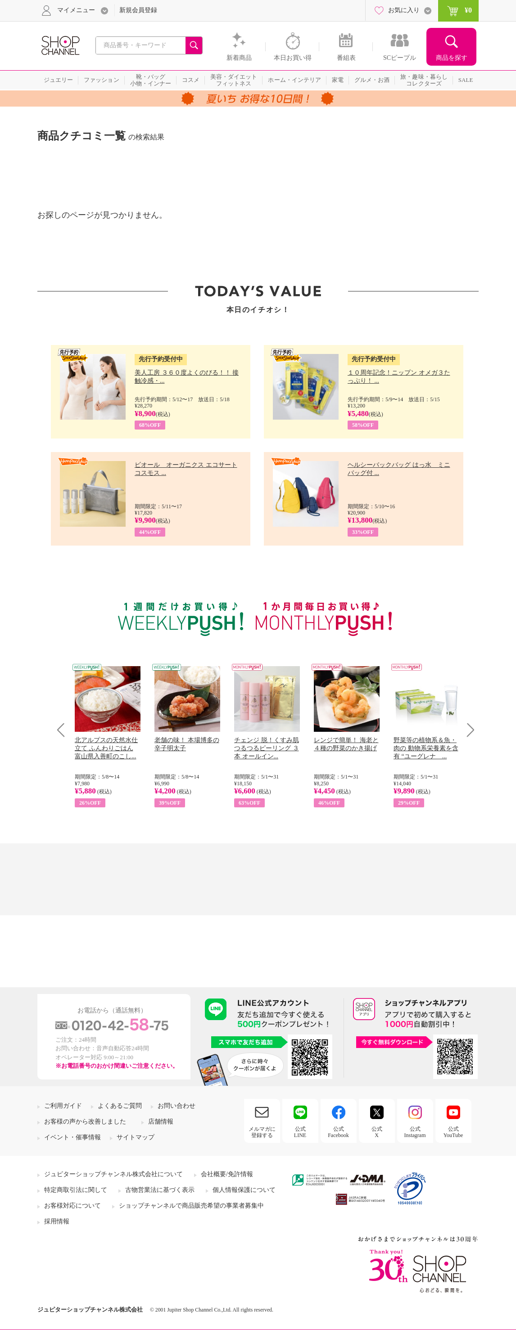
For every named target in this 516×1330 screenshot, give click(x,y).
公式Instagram (415, 1132)
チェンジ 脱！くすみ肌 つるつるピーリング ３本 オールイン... (266, 748)
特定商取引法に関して (75, 1190)
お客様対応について (72, 1205)
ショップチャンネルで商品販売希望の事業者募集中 (191, 1205)
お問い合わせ (176, 1105)
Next (467, 729)
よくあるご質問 (120, 1105)
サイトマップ (135, 1137)
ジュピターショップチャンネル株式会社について (113, 1174)
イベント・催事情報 (72, 1137)
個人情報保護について (244, 1190)
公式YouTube (453, 1132)
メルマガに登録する (262, 1132)
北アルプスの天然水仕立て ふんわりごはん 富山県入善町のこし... (106, 748)
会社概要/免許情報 (227, 1174)
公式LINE (300, 1132)
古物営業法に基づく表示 (160, 1190)
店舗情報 (160, 1121)
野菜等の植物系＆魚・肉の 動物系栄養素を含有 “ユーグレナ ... (426, 748)
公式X (376, 1132)
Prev (64, 729)
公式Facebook (338, 1132)
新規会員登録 (138, 10)
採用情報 (56, 1221)
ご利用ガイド (63, 1105)
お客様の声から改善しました (85, 1121)
